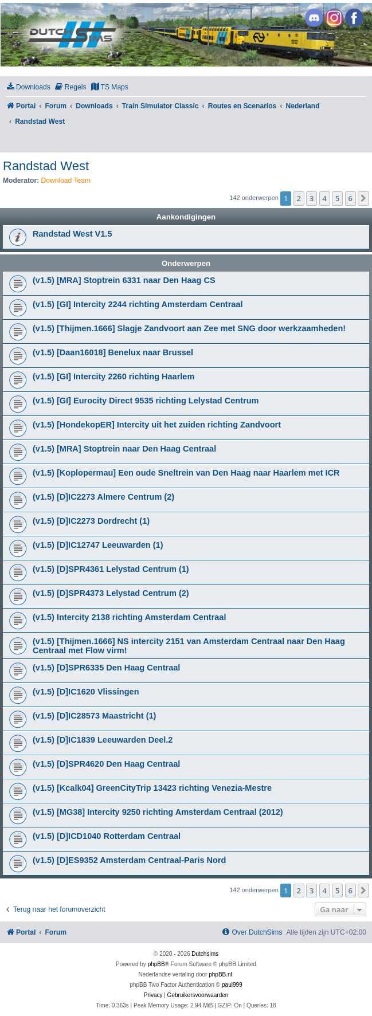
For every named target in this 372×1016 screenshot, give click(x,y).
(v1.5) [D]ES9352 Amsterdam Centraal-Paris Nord (129, 860)
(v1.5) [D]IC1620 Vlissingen (86, 691)
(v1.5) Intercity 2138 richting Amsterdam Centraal (129, 617)
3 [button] (312, 198)
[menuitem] (28, 87)
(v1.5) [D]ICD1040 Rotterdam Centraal (107, 836)
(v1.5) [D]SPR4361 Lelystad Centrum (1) (111, 569)
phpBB (156, 964)
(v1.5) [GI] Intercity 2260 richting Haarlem (113, 376)
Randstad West (46, 166)
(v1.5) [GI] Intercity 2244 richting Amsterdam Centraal (138, 304)
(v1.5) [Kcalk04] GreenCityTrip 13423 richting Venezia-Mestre (152, 788)
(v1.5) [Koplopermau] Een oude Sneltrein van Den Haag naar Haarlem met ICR (186, 472)
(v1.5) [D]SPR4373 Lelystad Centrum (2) (111, 593)
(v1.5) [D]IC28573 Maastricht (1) (94, 715)
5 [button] (337, 198)
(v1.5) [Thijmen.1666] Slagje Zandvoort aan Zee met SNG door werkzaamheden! (189, 328)
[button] (363, 198)
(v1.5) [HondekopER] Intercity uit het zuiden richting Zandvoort (157, 424)
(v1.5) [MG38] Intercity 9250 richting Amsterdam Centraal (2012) (158, 812)
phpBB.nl (220, 974)
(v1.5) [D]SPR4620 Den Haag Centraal (106, 763)
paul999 (232, 985)
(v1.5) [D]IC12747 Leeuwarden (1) (98, 545)
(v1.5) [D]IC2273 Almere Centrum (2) (103, 496)
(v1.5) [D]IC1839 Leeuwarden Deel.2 (103, 739)
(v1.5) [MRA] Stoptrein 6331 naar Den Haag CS (124, 280)
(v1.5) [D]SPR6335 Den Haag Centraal (106, 667)
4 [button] (325, 198)
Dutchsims (204, 954)
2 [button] (299, 198)
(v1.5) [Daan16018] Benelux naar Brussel (113, 352)
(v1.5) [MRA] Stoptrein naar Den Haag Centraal (124, 448)
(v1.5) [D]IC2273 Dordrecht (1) (91, 520)
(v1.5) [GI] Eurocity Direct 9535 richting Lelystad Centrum (146, 400)
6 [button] (350, 198)
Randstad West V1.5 (72, 233)
